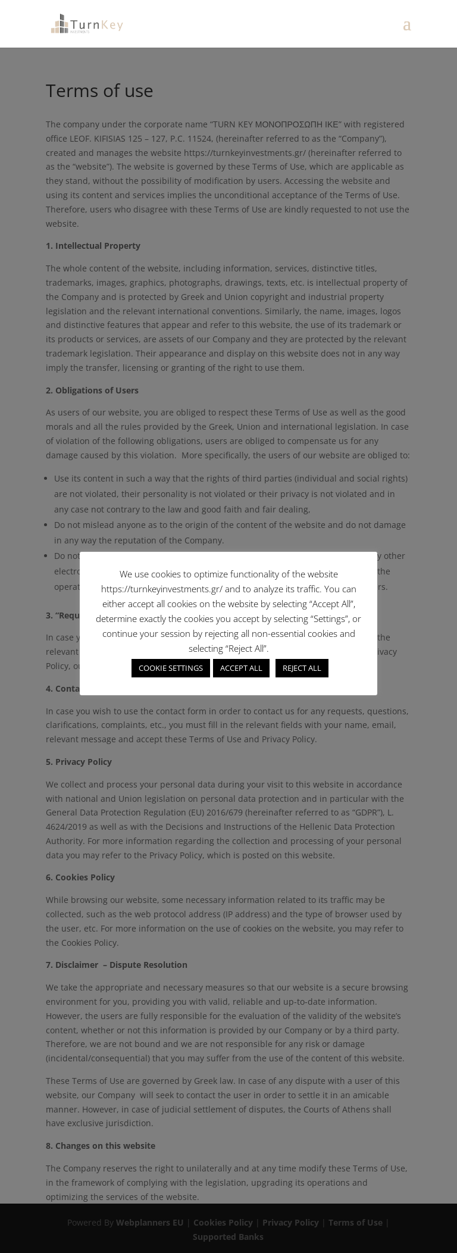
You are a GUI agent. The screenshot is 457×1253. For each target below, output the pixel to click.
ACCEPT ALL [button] (241, 668)
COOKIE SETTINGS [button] (171, 668)
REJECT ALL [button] (302, 668)
